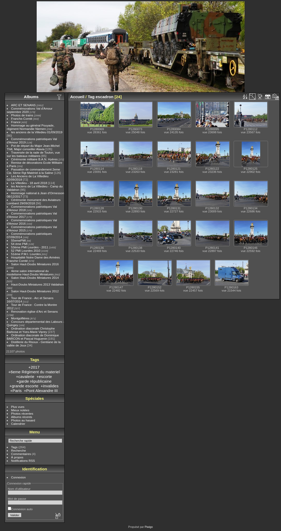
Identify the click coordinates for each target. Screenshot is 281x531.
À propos (17, 457)
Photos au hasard (23, 420)
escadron (104, 96)
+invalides (50, 386)
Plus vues (17, 406)
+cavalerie (25, 376)
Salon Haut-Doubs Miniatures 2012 (35, 291)
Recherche (18, 450)
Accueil (77, 96)
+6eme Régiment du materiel (34, 372)
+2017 (34, 367)
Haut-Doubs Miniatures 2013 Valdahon (37, 284)
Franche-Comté (22, 118)
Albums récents (21, 417)
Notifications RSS (23, 460)
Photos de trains (22, 115)
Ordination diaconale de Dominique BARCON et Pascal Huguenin (33, 336)
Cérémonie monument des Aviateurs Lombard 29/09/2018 (34, 201)
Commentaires (21, 454)
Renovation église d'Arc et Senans (34, 311)
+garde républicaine (34, 381)
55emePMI (18, 240)
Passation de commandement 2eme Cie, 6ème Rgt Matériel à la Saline (33, 171)
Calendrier (18, 423)
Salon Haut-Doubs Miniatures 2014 (35, 277)
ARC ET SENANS (23, 105)
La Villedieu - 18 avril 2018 (29, 183)
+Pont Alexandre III (41, 390)
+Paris (16, 390)
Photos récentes (22, 413)
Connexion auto (20, 509)
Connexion (18, 477)
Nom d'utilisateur (19, 488)
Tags (14, 447)
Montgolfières (20, 318)
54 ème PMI (19, 243)
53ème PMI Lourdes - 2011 (29, 247)
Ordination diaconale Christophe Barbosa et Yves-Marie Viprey (31, 330)
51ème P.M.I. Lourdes (26, 254)
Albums (31, 96)
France (16, 122)
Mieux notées (20, 410)
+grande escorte (23, 386)
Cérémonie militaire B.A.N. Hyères (34, 159)
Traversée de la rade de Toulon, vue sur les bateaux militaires (33, 154)
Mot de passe (17, 498)
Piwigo (149, 526)
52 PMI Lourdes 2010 (26, 250)
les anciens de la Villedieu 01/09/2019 (36, 132)
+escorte (44, 376)
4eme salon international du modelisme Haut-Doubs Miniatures (30, 272)
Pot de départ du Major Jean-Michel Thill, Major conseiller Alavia (33, 147)
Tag (91, 96)
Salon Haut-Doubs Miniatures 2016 (35, 264)
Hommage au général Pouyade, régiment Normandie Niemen (30, 127)
